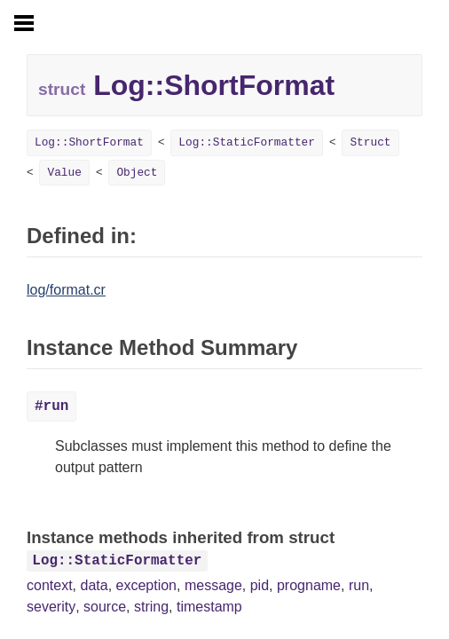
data (93, 585)
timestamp (209, 606)
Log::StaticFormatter (246, 142)
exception (146, 585)
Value (64, 172)
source (104, 606)
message (213, 585)
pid (259, 585)
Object (136, 172)
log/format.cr (66, 289)
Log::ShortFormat (89, 142)
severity (51, 606)
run (359, 585)
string (151, 606)
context (50, 585)
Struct (370, 142)
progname (309, 585)
